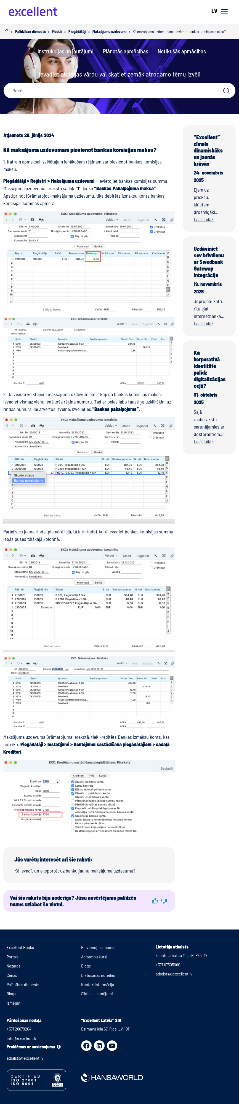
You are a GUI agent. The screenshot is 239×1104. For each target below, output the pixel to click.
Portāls (12, 956)
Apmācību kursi (94, 956)
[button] (154, 901)
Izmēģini (14, 1002)
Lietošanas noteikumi (100, 975)
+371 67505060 (168, 964)
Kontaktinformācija (97, 984)
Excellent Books (20, 947)
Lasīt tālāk (204, 219)
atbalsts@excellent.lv (174, 973)
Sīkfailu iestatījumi (97, 993)
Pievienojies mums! (98, 947)
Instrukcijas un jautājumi (66, 51)
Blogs (11, 993)
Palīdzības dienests (23, 984)
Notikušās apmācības (182, 51)
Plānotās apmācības (125, 51)
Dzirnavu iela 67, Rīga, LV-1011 (106, 1028)
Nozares (13, 965)
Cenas (12, 975)
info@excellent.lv (22, 1038)
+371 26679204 (19, 1028)
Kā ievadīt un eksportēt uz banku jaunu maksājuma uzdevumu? (74, 871)
